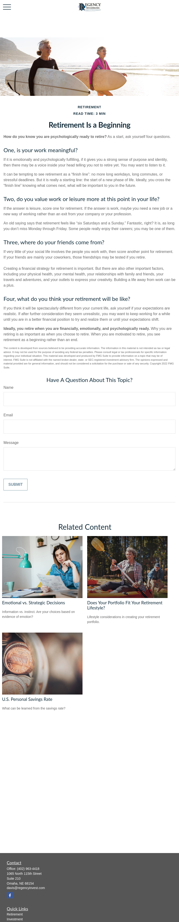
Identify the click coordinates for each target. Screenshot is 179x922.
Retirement (15, 914)
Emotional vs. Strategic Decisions (33, 602)
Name (8, 387)
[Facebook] (10, 895)
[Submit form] (15, 484)
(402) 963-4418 (28, 869)
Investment (15, 919)
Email (8, 415)
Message (11, 443)
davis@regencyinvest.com (26, 888)
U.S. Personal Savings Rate (27, 699)
